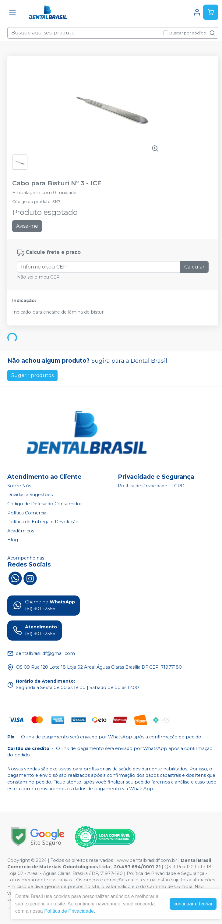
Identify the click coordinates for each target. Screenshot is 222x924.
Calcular (194, 267)
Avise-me (27, 226)
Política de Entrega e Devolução (43, 521)
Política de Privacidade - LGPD (151, 486)
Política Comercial (27, 513)
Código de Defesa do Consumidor (44, 503)
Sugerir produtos (32, 375)
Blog (12, 540)
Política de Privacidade (69, 911)
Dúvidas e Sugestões (30, 495)
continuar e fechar (193, 903)
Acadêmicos (20, 531)
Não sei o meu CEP (38, 277)
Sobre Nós (19, 486)
